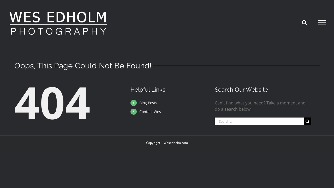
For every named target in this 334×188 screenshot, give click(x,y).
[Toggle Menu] (322, 22)
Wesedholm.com (176, 142)
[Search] (307, 121)
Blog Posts (148, 102)
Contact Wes (150, 111)
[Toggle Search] (304, 22)
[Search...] (259, 121)
